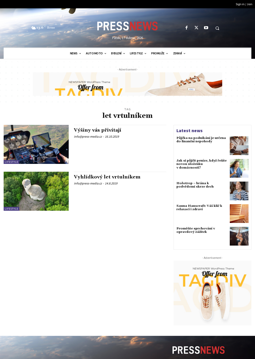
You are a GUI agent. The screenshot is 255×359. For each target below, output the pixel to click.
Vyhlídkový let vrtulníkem (107, 177)
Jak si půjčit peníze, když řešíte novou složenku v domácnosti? (201, 164)
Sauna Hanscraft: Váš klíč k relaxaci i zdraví (199, 207)
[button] (217, 28)
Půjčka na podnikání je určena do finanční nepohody (201, 139)
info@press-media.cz (88, 136)
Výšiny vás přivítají (97, 130)
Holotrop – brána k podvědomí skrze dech (195, 185)
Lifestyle (11, 162)
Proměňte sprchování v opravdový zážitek (195, 230)
